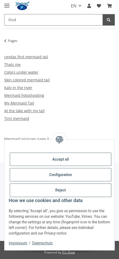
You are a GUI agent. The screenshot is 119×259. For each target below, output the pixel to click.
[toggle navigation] (7, 3)
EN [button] (73, 6)
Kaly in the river (18, 87)
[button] (89, 6)
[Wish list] (99, 6)
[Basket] (109, 6)
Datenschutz (42, 243)
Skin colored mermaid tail (27, 79)
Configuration (60, 175)
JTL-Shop (68, 252)
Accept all (60, 159)
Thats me (12, 64)
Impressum (18, 243)
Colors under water (21, 72)
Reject (60, 190)
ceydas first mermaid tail (26, 56)
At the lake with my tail (24, 110)
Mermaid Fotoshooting (24, 95)
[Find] (53, 20)
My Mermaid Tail (19, 103)
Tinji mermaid (16, 118)
